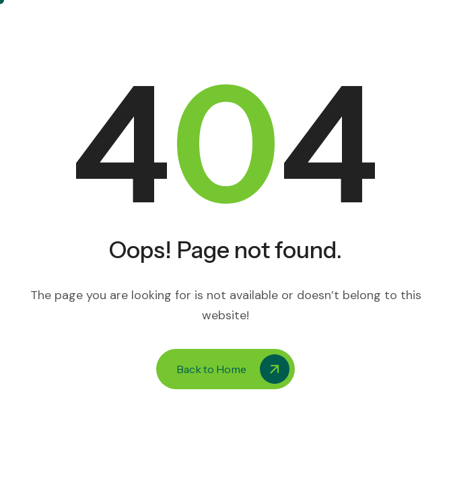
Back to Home (232, 369)
